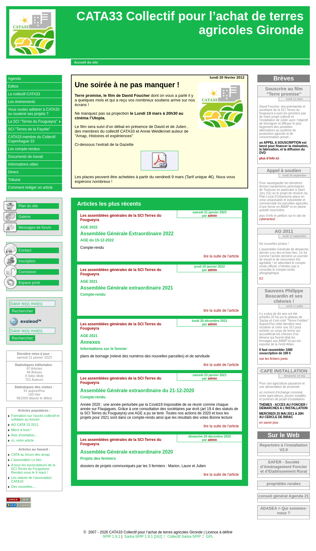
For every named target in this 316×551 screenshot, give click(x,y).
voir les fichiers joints (273, 358)
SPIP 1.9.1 (111, 536)
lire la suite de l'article (221, 256)
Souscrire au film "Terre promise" (284, 91)
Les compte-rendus (24, 149)
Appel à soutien (284, 170)
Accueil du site (86, 62)
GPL (209, 536)
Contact (25, 250)
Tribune (14, 180)
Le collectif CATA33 (24, 94)
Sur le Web (284, 435)
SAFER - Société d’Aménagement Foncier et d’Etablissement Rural (283, 467)
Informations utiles (23, 164)
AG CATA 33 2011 (25, 424)
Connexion (27, 272)
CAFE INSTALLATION (284, 370)
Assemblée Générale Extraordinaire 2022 (127, 233)
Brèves (283, 78)
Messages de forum (35, 227)
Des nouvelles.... (23, 486)
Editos (13, 86)
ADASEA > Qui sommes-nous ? (283, 510)
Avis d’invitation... (24, 435)
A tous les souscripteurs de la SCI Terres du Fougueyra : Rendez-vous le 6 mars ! (33, 468)
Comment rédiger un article (30, 187)
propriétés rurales (284, 483)
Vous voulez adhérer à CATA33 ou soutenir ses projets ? (33, 111)
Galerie (25, 217)
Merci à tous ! (21, 430)
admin (212, 215)
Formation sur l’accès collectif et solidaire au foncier (35, 417)
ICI (261, 278)
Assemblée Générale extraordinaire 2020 (126, 451)
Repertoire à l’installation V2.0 (283, 447)
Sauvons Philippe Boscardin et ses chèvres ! (283, 296)
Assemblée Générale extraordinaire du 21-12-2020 (137, 390)
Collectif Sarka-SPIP (184, 536)
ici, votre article (22, 440)
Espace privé (29, 283)
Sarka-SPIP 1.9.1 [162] (143, 536)
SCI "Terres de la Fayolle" (29, 129)
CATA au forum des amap (30, 454)
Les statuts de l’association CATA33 (31, 479)
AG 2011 (284, 231)
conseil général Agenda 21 (283, 496)
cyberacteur (267, 219)
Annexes (90, 342)
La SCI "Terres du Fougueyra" (32, 121)
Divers (13, 172)
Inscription (27, 261)
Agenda (14, 78)
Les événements (21, 102)
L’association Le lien (26, 460)
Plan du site (28, 206)
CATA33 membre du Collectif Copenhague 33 (32, 139)
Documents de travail (25, 156)
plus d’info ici (269, 158)
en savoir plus (268, 422)
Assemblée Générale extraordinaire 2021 (126, 287)
